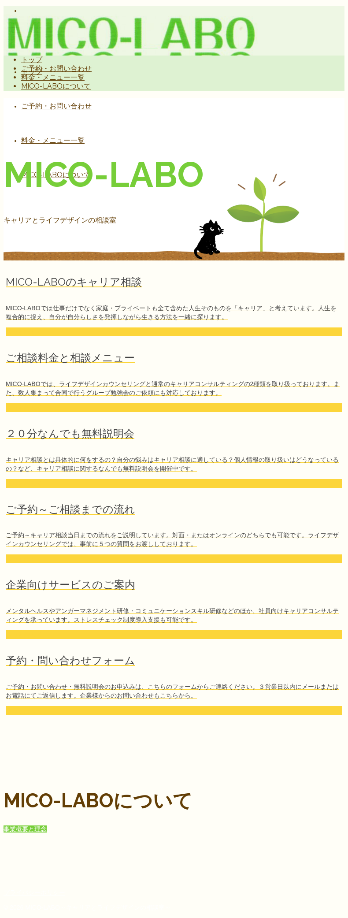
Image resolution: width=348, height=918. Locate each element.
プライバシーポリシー (34, 892)
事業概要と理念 (25, 829)
